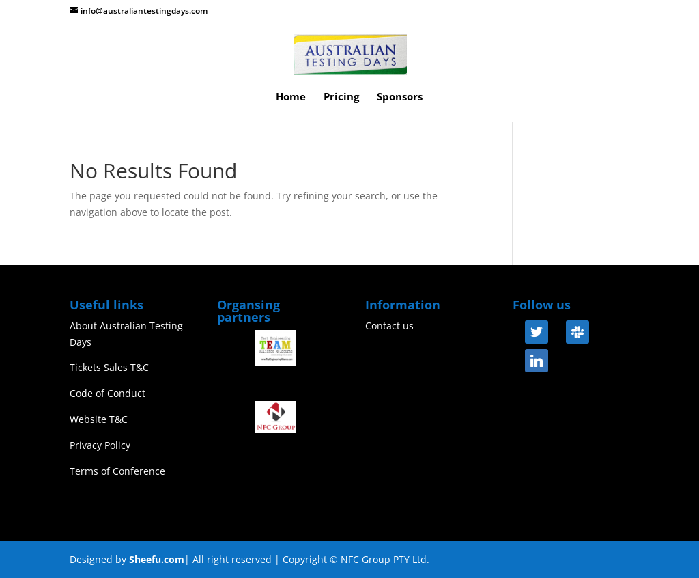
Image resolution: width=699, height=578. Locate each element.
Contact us (389, 325)
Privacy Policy (100, 445)
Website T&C (99, 419)
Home (291, 97)
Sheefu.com (156, 559)
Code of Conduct (107, 393)
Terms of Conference (117, 471)
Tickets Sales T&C (109, 367)
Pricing (341, 97)
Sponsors (400, 97)
